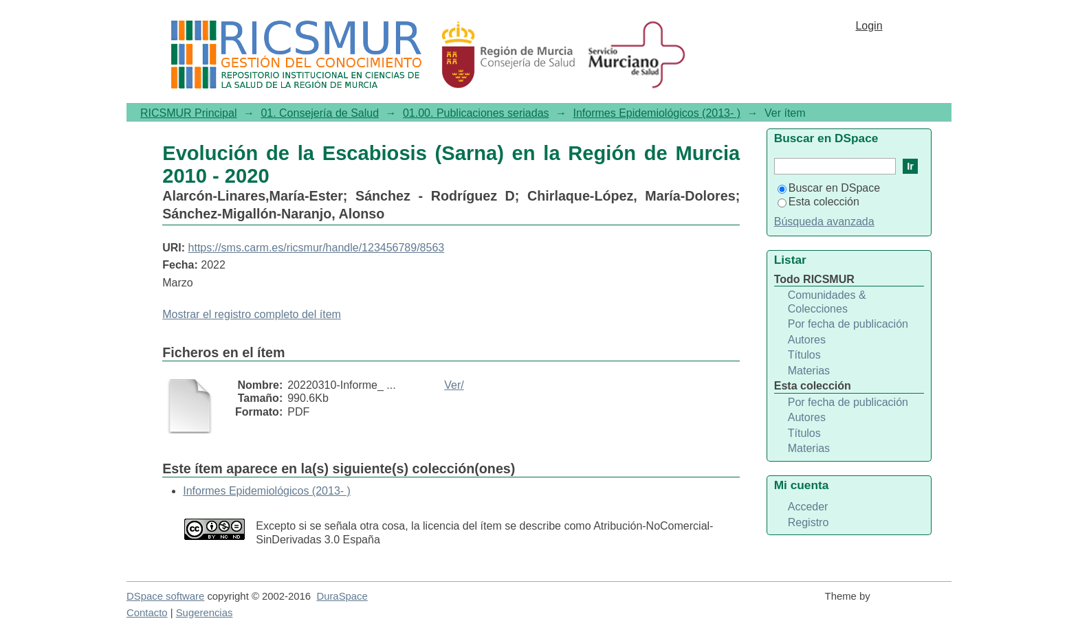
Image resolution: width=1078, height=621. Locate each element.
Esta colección (818, 201)
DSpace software (165, 596)
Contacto (147, 612)
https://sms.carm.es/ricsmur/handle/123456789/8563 (316, 247)
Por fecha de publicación (848, 324)
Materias (809, 370)
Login (868, 26)
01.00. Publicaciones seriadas (476, 113)
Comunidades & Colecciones (827, 302)
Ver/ (453, 385)
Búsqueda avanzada (824, 221)
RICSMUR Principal (188, 113)
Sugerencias (204, 612)
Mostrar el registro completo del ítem (251, 314)
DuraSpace (341, 596)
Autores (807, 340)
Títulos (804, 355)
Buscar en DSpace (829, 188)
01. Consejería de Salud (320, 113)
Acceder (808, 506)
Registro (808, 522)
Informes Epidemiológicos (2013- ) (656, 113)
